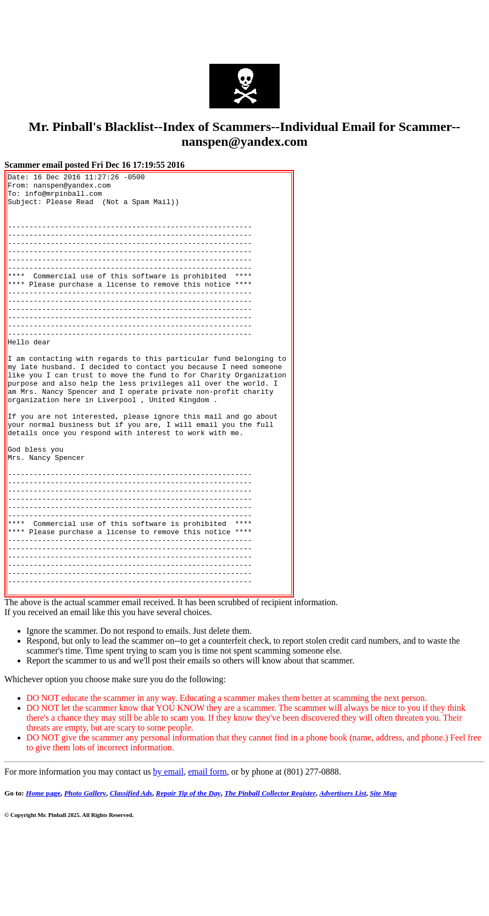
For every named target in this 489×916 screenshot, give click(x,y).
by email (168, 855)
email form (207, 855)
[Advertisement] (244, 29)
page (43, 877)
